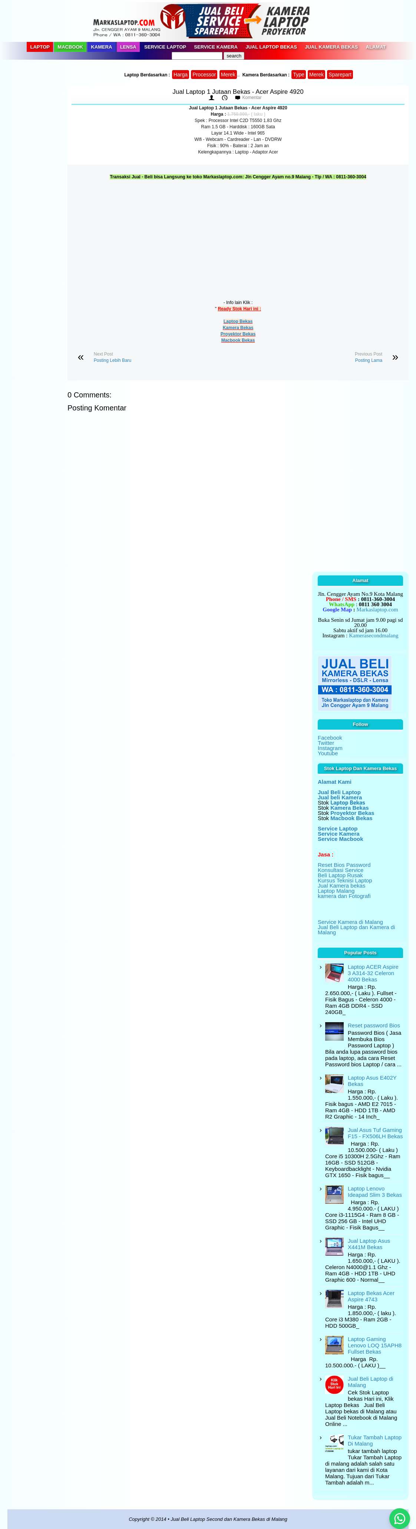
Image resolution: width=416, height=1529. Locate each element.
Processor (204, 74)
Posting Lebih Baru (112, 360)
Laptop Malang (336, 891)
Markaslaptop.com (377, 609)
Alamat (376, 47)
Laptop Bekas (238, 321)
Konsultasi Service (340, 870)
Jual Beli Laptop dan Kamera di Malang (356, 929)
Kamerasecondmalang (373, 635)
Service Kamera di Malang (350, 922)
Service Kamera (216, 47)
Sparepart (339, 74)
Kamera (101, 47)
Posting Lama (368, 360)
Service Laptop (165, 47)
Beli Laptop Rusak (340, 875)
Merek (228, 74)
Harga (181, 74)
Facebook (330, 737)
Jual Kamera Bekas (331, 47)
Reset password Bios (374, 1025)
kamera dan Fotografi (344, 896)
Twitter (326, 743)
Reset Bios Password (344, 865)
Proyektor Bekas (238, 334)
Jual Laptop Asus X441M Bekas (369, 1244)
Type (298, 74)
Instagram (330, 748)
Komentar (251, 97)
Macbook (70, 47)
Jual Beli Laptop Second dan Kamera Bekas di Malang (229, 1519)
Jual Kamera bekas (341, 885)
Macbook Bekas (238, 340)
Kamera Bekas (238, 327)
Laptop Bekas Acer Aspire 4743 (371, 1296)
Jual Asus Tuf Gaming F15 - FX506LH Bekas (375, 1133)
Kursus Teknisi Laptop (345, 880)
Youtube (328, 753)
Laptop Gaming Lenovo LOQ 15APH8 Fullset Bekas (375, 1345)
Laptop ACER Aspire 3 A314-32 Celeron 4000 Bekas (373, 973)
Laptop (40, 47)
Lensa (128, 47)
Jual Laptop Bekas (271, 47)
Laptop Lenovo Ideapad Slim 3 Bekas (375, 1191)
